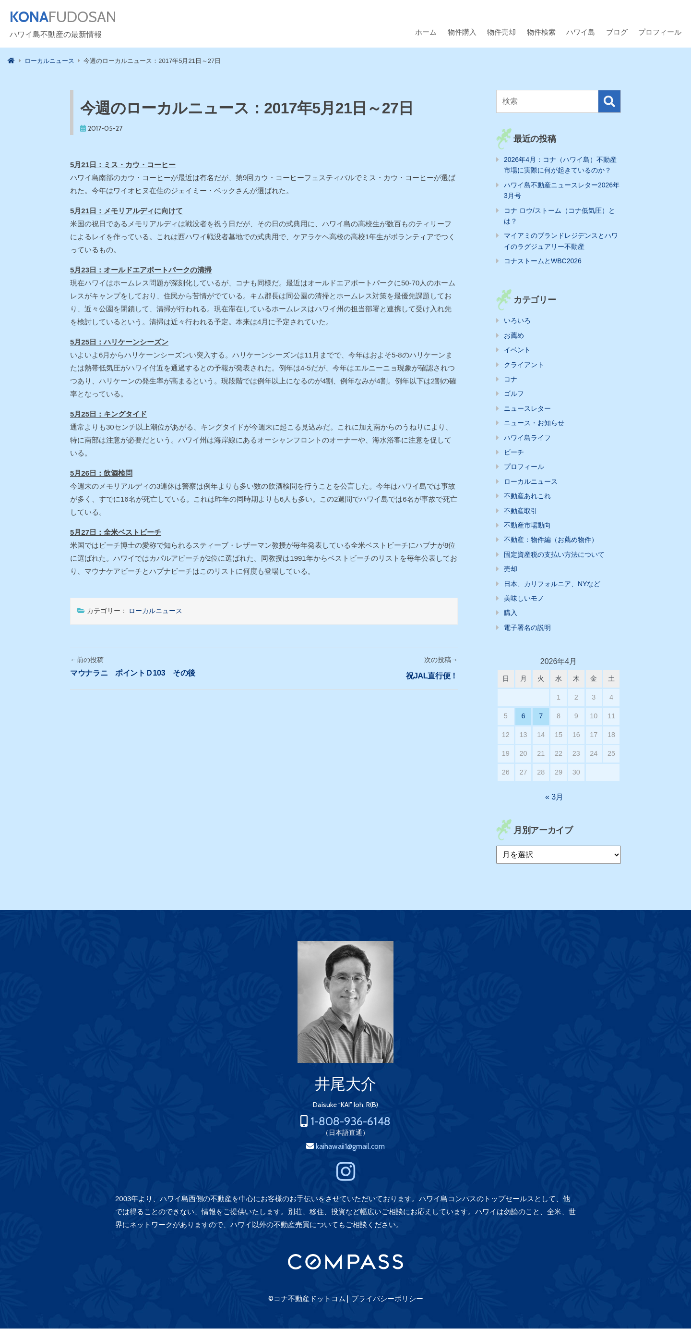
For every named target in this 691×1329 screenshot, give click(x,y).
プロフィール (659, 32)
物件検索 (541, 32)
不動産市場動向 (527, 525)
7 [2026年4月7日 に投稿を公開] (541, 716)
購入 (510, 613)
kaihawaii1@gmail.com (350, 1146)
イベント (517, 350)
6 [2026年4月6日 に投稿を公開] (523, 716)
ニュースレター (527, 409)
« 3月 (554, 797)
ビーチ (514, 452)
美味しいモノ (524, 599)
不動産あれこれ (527, 496)
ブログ (617, 32)
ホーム (426, 32)
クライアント (524, 365)
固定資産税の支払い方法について (554, 555)
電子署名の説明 (527, 628)
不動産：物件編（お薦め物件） (551, 540)
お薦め (514, 336)
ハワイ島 (580, 32)
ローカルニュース (155, 611)
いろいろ (517, 321)
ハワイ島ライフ (527, 438)
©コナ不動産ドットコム (307, 1299)
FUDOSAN (65, 17)
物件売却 (501, 32)
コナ (510, 379)
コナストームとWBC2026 (543, 261)
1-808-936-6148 (350, 1122)
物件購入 (462, 32)
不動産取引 (520, 511)
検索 (609, 101)
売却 (510, 569)
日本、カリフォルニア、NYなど (552, 584)
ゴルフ (514, 394)
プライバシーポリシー (387, 1299)
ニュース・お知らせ (534, 423)
